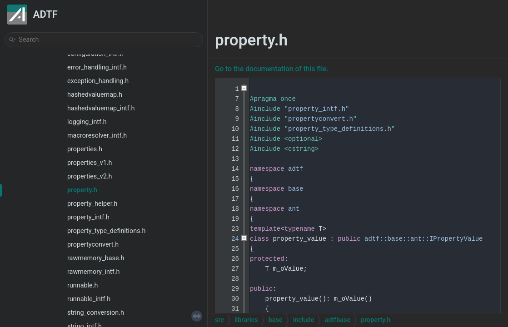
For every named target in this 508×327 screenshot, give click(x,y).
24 (229, 239)
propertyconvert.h (93, 244)
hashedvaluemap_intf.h (101, 108)
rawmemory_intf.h (93, 272)
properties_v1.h (89, 163)
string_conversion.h (95, 313)
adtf (296, 169)
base (296, 189)
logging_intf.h (87, 122)
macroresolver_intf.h (97, 135)
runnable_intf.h (88, 299)
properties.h (84, 149)
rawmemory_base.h (95, 258)
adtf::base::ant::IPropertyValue (423, 239)
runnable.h (82, 285)
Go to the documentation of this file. (272, 69)
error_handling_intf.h (97, 67)
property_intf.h (88, 217)
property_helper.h (92, 204)
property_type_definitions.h (106, 231)
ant (293, 209)
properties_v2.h (89, 176)
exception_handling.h (98, 81)
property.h (82, 190)
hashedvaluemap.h (94, 95)
